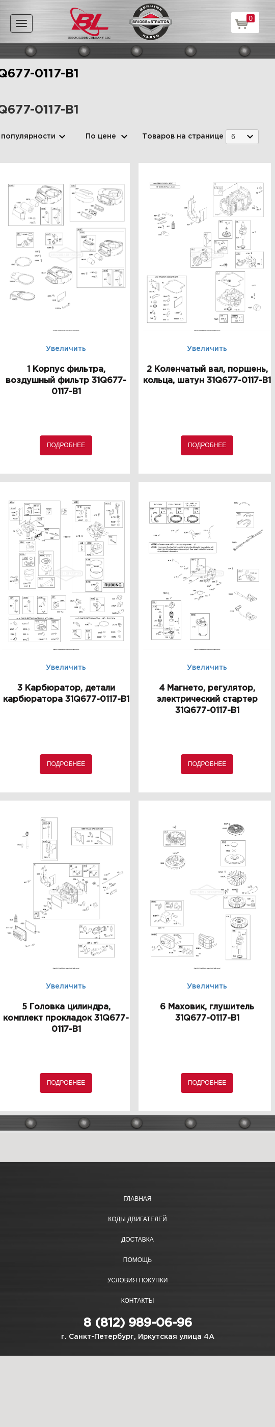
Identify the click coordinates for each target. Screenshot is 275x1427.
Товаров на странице (183, 136)
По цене (101, 136)
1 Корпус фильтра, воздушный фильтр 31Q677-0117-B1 (66, 381)
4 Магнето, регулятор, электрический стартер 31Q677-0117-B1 (207, 699)
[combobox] (242, 136)
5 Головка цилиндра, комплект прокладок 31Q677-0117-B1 (66, 1018)
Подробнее (66, 445)
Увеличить (66, 349)
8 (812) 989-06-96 (138, 1323)
